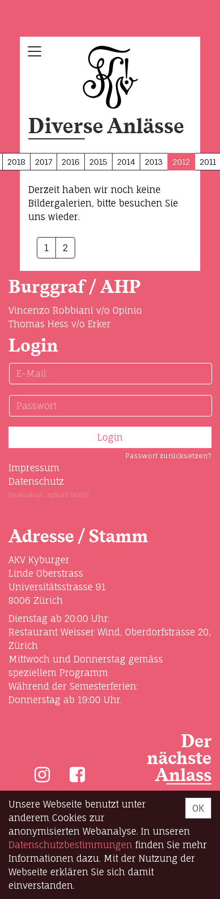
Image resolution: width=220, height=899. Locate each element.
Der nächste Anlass (179, 758)
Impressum (33, 467)
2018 (16, 161)
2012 (181, 161)
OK (198, 808)
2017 (43, 161)
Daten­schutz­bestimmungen (70, 844)
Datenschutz (36, 481)
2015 (98, 161)
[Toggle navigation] (34, 51)
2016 (71, 161)
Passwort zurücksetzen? (168, 455)
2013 (154, 161)
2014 (126, 161)
